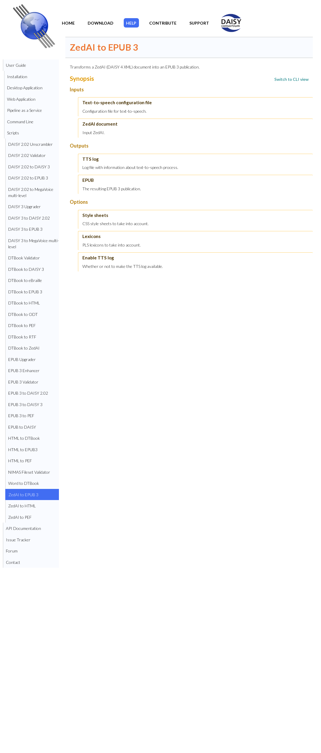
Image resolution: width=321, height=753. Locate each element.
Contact (13, 562)
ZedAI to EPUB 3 (23, 494)
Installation (17, 76)
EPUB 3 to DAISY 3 (25, 404)
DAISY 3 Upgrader (24, 206)
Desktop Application (25, 87)
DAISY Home (227, 18)
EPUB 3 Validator (23, 381)
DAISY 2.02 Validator (27, 155)
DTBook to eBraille (25, 280)
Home (68, 22)
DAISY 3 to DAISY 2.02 (29, 217)
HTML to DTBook (24, 438)
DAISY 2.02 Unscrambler (30, 144)
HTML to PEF (20, 460)
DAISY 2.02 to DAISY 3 (29, 166)
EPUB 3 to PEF (21, 415)
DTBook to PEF (22, 325)
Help (131, 22)
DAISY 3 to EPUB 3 (25, 229)
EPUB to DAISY (22, 427)
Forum (12, 550)
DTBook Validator (24, 257)
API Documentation (23, 528)
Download (100, 22)
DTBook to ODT (23, 314)
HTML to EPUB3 (23, 449)
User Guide (16, 65)
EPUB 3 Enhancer (24, 370)
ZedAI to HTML (22, 505)
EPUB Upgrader (22, 359)
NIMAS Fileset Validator (29, 472)
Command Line (20, 121)
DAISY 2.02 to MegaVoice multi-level (30, 192)
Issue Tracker (18, 539)
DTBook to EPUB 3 (25, 291)
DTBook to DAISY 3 (26, 269)
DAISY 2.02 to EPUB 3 (28, 177)
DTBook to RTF (22, 336)
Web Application (21, 99)
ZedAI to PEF (20, 517)
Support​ (199, 22)
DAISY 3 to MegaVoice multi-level (33, 243)
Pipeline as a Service (24, 110)
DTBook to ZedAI (24, 347)
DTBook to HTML (24, 302)
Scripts (13, 132)
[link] (291, 79)
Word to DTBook (23, 483)
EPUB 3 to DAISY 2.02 (28, 393)
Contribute (162, 22)
